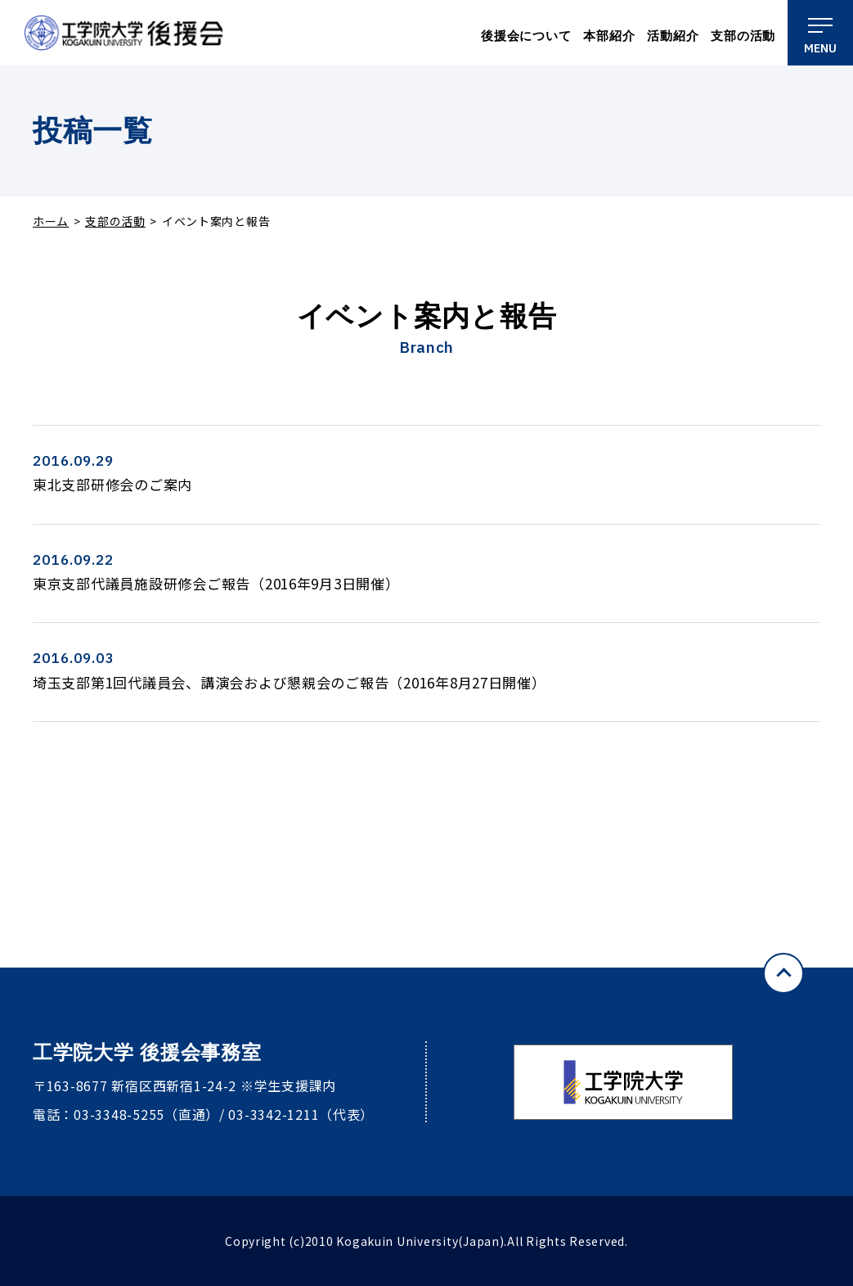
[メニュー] (820, 32)
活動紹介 (672, 36)
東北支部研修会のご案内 (112, 484)
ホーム (51, 221)
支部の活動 (743, 36)
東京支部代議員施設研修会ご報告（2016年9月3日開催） (216, 583)
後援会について (526, 36)
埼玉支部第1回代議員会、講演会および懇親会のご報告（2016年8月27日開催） (289, 682)
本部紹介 (609, 36)
